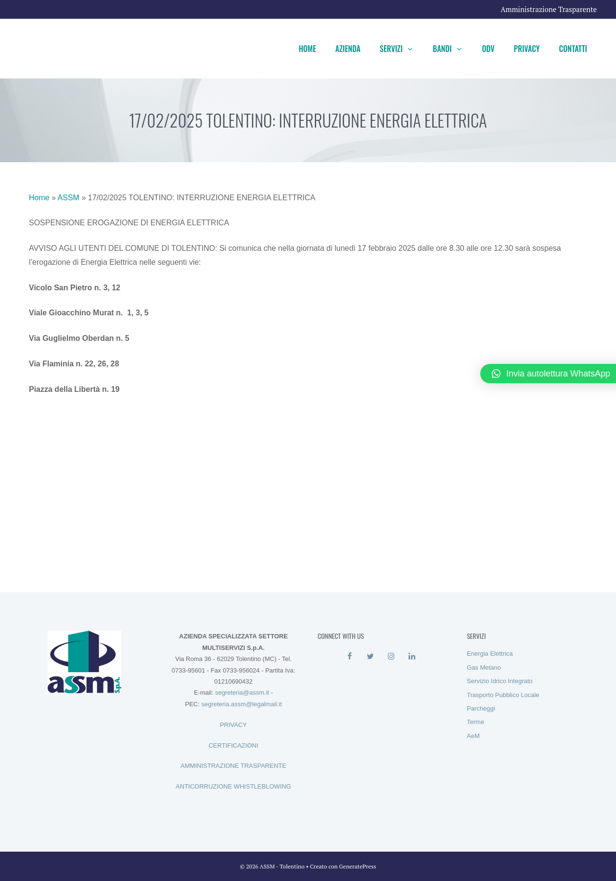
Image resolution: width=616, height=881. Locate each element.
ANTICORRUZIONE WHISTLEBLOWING (233, 786)
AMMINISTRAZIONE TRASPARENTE (233, 765)
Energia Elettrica (490, 653)
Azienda (347, 48)
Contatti (573, 48)
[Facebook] (349, 656)
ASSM (68, 198)
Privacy (527, 48)
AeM (473, 735)
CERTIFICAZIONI (233, 745)
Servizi (401, 48)
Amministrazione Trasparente (548, 9)
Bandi (452, 48)
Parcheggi (481, 708)
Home (307, 48)
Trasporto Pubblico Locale (503, 695)
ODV (488, 48)
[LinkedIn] (411, 656)
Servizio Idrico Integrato (500, 681)
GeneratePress (357, 866)
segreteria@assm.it (242, 692)
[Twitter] (370, 656)
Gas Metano (484, 667)
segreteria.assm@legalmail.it (241, 704)
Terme (475, 722)
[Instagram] (391, 656)
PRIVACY (233, 724)
